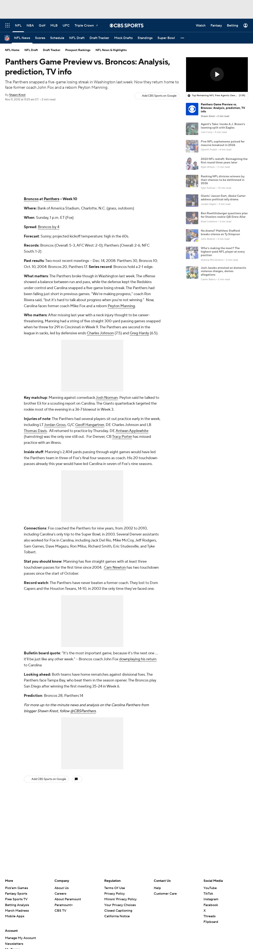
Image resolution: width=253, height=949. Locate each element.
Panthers (51, 199)
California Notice (117, 916)
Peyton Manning (121, 306)
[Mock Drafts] (123, 38)
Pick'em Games (16, 888)
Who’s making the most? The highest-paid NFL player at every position (223, 251)
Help (157, 888)
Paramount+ (63, 905)
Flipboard (210, 922)
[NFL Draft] (77, 38)
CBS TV (60, 911)
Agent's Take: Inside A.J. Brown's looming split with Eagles (223, 126)
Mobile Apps (14, 916)
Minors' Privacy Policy (120, 899)
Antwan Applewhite (132, 430)
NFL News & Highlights (111, 50)
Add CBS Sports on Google (159, 96)
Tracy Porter (122, 436)
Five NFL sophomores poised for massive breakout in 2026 (223, 143)
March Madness (17, 911)
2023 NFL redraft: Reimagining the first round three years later (224, 160)
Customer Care (165, 894)
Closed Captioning (118, 911)
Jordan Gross (55, 424)
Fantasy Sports (16, 894)
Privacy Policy (114, 894)
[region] (217, 74)
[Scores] (40, 38)
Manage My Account (20, 938)
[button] (182, 38)
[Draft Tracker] (99, 38)
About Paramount (67, 899)
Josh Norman (107, 397)
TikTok (208, 894)
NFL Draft (31, 50)
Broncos (31, 199)
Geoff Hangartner (89, 424)
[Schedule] (57, 38)
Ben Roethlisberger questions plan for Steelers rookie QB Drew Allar (224, 215)
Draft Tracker (51, 50)
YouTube (210, 888)
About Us (61, 888)
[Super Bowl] (166, 38)
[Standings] (145, 38)
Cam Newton (115, 567)
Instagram (210, 899)
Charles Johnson (100, 333)
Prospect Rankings (78, 50)
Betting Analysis (17, 905)
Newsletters (14, 944)
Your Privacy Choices (120, 905)
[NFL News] (22, 38)
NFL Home (12, 50)
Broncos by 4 (48, 227)
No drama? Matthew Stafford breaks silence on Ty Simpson (220, 232)
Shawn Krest (17, 95)
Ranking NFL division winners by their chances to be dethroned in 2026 (223, 180)
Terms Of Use (114, 888)
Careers (60, 894)
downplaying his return (137, 659)
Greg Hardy (139, 333)
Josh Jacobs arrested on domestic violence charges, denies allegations (223, 271)
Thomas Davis (35, 430)
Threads (209, 916)
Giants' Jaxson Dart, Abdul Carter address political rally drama (223, 197)
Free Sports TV (16, 899)
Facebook (210, 905)
